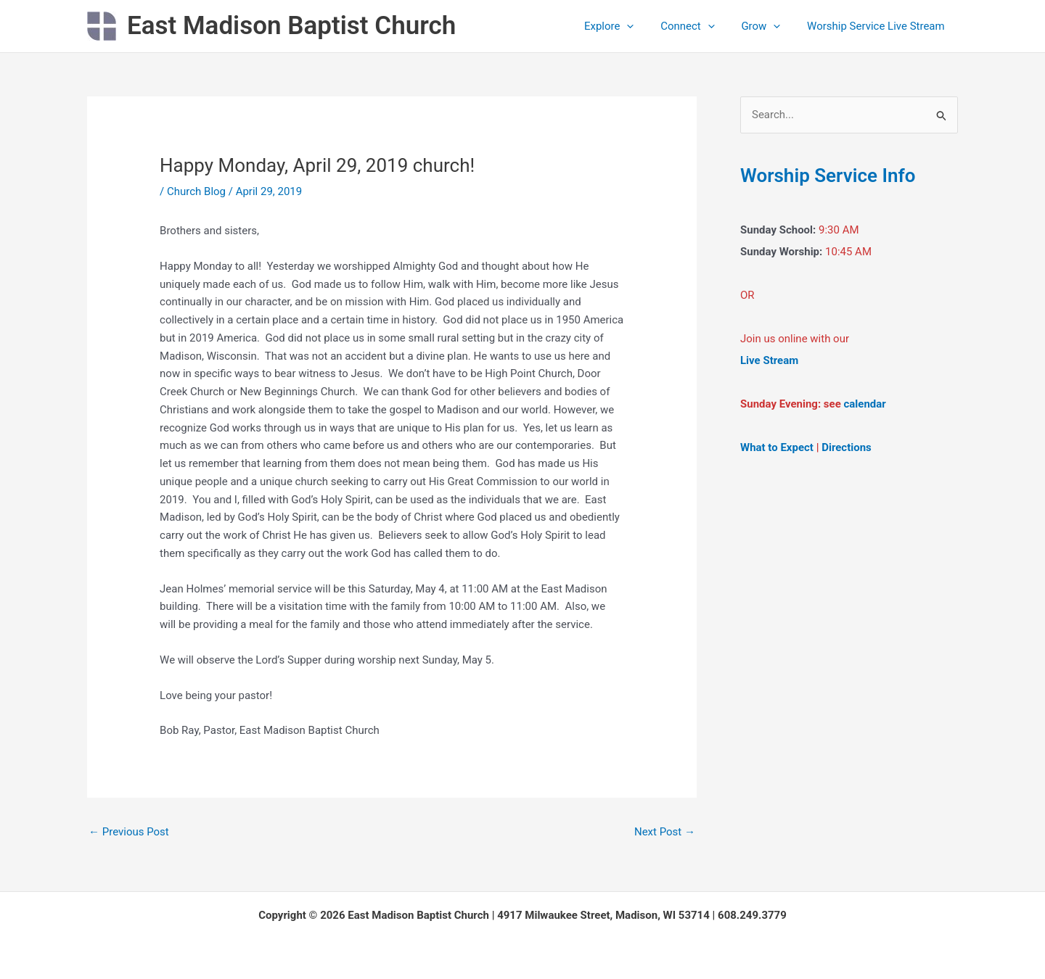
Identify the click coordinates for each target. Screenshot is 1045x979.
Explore (626, 26)
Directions (846, 447)
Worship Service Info (827, 175)
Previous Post (129, 831)
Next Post (664, 831)
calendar (865, 403)
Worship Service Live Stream (878, 26)
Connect (700, 26)
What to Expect (777, 447)
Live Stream (769, 360)
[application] (644, 26)
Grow (767, 26)
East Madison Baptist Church (291, 26)
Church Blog (196, 191)
